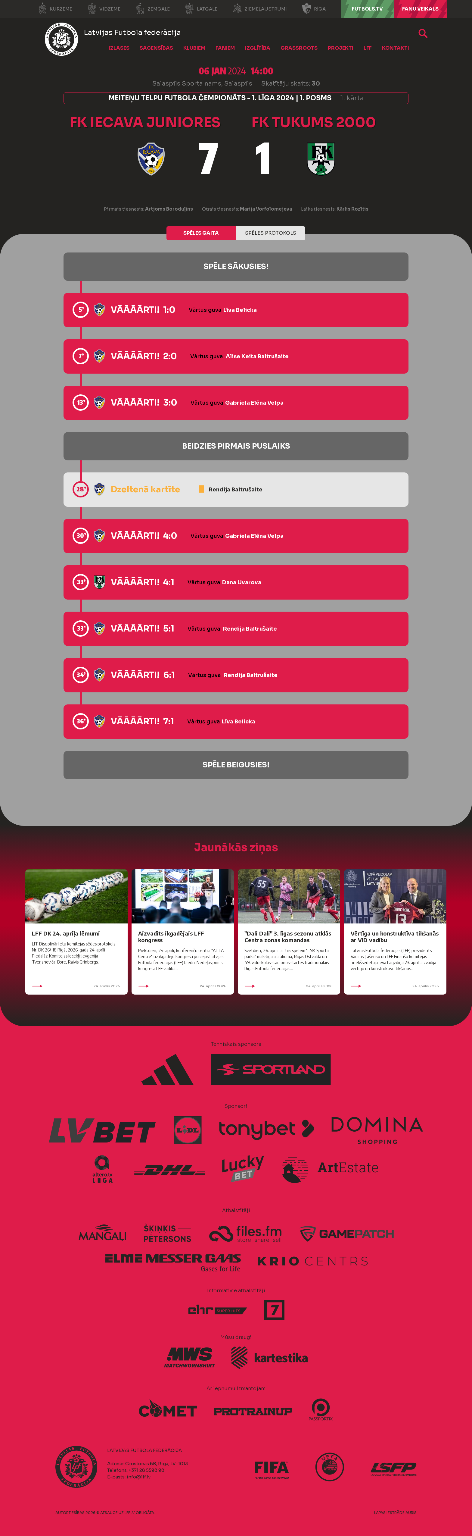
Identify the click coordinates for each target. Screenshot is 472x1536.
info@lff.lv (138, 1477)
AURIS (411, 1512)
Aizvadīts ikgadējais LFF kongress (171, 936)
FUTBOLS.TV (367, 9)
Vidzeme (103, 8)
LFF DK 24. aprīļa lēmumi (66, 933)
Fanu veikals (420, 9)
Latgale (201, 8)
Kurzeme (55, 8)
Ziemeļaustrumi (259, 8)
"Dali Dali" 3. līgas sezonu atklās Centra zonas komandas (287, 936)
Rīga (314, 8)
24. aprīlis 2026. (76, 986)
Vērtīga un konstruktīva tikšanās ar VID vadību (395, 936)
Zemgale (152, 8)
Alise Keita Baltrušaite (257, 356)
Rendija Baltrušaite (235, 489)
